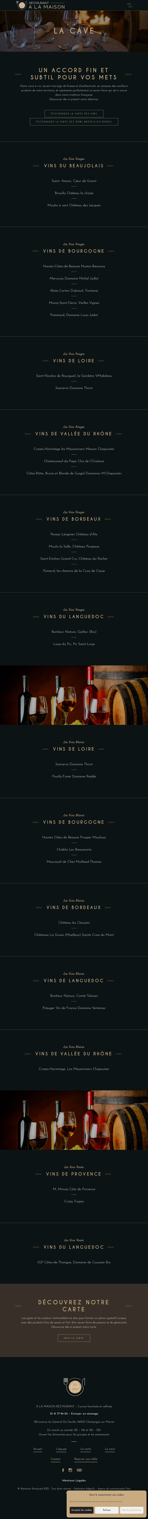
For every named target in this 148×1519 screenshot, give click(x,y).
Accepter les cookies (81, 1510)
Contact (55, 1460)
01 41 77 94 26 (59, 1413)
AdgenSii (90, 1489)
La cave (110, 1450)
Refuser (107, 1510)
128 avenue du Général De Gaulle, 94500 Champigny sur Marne (74, 1422)
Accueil (37, 1450)
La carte (85, 1450)
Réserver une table (85, 1460)
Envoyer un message (84, 1413)
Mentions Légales (74, 1480)
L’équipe (61, 1450)
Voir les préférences (131, 1510)
